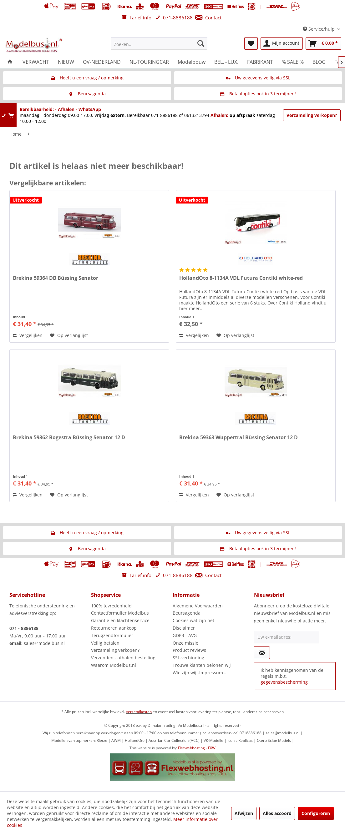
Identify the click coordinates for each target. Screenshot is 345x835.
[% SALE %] (292, 62)
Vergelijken (28, 335)
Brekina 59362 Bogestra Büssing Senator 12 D (69, 437)
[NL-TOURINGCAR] (149, 62)
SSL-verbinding (188, 658)
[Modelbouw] (191, 62)
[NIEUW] (66, 62)
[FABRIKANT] (260, 62)
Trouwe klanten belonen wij (202, 665)
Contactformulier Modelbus (120, 613)
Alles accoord (277, 813)
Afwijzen (244, 813)
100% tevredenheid (111, 606)
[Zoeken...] (159, 43)
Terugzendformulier (112, 635)
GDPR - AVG (185, 635)
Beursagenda (186, 613)
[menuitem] (159, 43)
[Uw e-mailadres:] (286, 637)
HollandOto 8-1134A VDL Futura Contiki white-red (241, 278)
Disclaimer (184, 628)
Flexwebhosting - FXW (197, 748)
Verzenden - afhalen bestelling (123, 658)
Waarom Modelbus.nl (113, 665)
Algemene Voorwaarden (198, 606)
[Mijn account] (282, 43)
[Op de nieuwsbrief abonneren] (262, 652)
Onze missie (185, 643)
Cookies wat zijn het (193, 620)
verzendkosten (139, 711)
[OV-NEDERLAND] (102, 62)
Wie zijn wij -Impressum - (199, 673)
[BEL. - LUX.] (226, 62)
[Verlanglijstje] (251, 43)
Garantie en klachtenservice (120, 620)
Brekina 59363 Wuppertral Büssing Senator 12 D (238, 437)
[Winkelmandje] (323, 43)
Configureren (316, 813)
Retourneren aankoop (114, 628)
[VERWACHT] (35, 62)
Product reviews (189, 650)
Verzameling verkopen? (312, 115)
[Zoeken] (200, 43)
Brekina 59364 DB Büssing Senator (55, 278)
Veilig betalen (105, 643)
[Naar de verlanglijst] (69, 335)
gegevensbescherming (284, 682)
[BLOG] (319, 62)
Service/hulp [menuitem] (319, 29)
